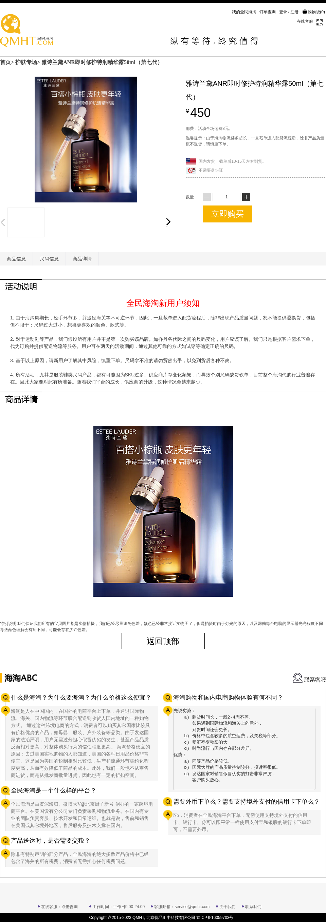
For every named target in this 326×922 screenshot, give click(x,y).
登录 (283, 11)
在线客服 (305, 21)
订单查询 (267, 11)
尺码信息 (49, 258)
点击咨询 (69, 906)
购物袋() (313, 11)
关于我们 (227, 906)
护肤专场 (26, 62)
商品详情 (82, 258)
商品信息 (16, 258)
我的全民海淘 (244, 11)
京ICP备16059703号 (214, 917)
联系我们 (253, 906)
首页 (5, 62)
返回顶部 (163, 641)
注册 (294, 11)
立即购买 (227, 213)
